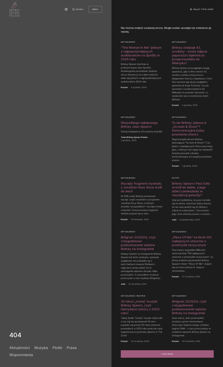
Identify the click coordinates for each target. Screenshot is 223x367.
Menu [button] (95, 9)
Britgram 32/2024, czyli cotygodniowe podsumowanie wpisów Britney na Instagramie (189, 307)
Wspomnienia (21, 355)
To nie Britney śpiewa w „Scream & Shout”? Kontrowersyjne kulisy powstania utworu (189, 128)
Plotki (57, 347)
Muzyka (41, 347)
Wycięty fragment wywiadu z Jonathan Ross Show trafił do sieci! (141, 187)
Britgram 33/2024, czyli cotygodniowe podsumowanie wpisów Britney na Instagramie (138, 243)
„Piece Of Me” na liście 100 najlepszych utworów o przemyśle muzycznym (192, 241)
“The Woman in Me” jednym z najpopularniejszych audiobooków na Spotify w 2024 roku (141, 53)
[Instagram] (66, 9)
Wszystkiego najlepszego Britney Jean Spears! (139, 124)
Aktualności (19, 347)
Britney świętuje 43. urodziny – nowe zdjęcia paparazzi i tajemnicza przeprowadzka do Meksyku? (189, 55)
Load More (167, 354)
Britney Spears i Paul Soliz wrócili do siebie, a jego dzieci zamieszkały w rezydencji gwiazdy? (191, 189)
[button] (78, 9)
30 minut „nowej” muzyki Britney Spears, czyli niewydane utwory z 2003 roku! (140, 307)
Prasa (72, 347)
